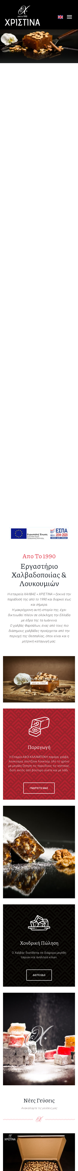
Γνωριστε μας (39, 788)
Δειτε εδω (39, 975)
